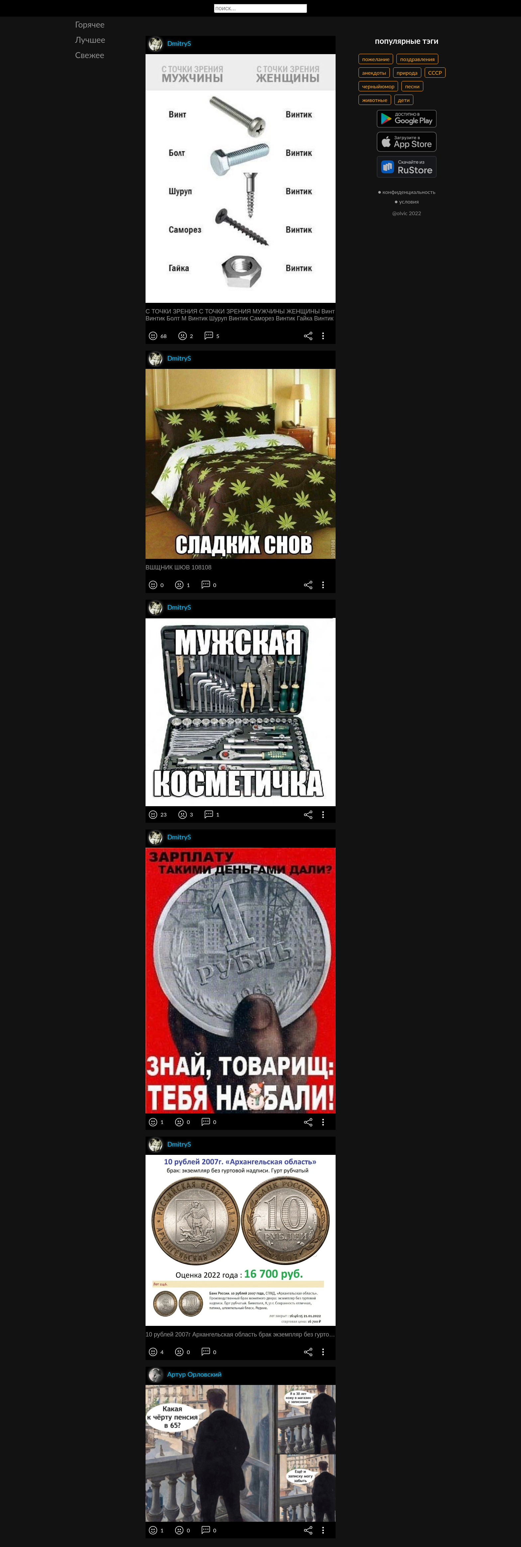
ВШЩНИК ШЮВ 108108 (179, 567)
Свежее (89, 55)
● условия (407, 201)
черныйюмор (378, 86)
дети (404, 100)
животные (374, 100)
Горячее (90, 24)
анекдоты (374, 72)
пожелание (375, 59)
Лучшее (90, 39)
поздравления (417, 59)
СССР (435, 72)
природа (407, 72)
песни (412, 86)
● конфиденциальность (407, 192)
